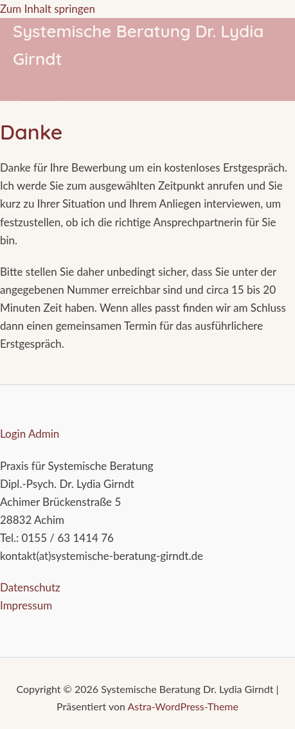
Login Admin (29, 433)
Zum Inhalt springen (47, 8)
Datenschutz (30, 587)
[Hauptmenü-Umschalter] (38, 86)
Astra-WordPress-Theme (183, 706)
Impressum (26, 605)
